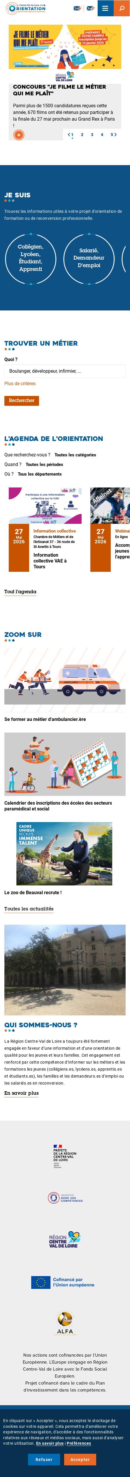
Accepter (80, 1459)
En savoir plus (21, 1093)
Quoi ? (10, 359)
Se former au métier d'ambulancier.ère (45, 719)
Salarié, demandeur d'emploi (88, 259)
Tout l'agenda (20, 592)
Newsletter (77, 8)
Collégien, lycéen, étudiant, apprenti (30, 258)
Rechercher (21, 401)
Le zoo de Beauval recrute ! (33, 892)
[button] (69, 134)
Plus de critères (20, 383)
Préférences (79, 1443)
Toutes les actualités (29, 909)
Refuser (44, 1459)
